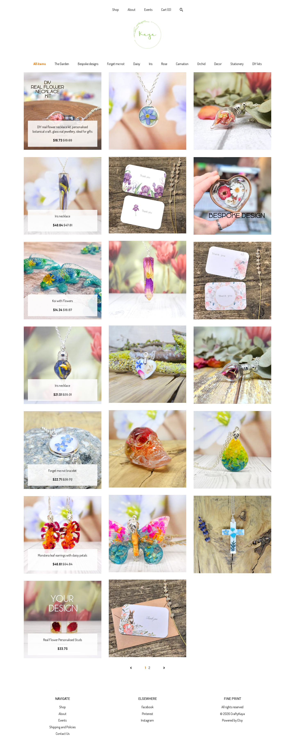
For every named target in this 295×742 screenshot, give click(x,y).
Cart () (166, 10)
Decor (218, 64)
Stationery (237, 64)
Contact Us (62, 734)
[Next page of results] (164, 668)
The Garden (62, 64)
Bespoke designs (88, 64)
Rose (164, 64)
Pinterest (147, 714)
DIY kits (257, 64)
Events (148, 10)
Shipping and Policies (62, 727)
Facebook (147, 707)
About (131, 10)
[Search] (181, 10)
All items (39, 64)
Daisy (136, 64)
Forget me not (116, 64)
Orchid (201, 64)
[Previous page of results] (131, 668)
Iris (150, 64)
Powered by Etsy (232, 720)
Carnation (182, 64)
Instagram (147, 720)
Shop (115, 10)
